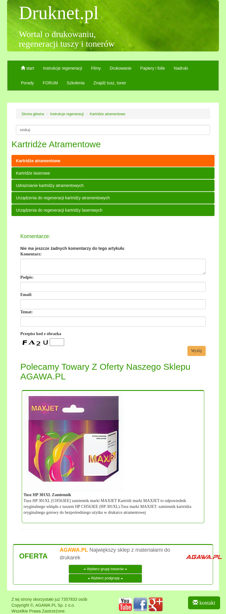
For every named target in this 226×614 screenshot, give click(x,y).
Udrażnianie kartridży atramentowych (50, 185)
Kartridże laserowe (33, 173)
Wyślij (196, 351)
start (27, 68)
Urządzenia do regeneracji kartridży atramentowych (63, 197)
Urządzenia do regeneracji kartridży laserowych (59, 210)
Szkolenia (76, 83)
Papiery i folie (152, 68)
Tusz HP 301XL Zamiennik (47, 495)
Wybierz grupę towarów (105, 569)
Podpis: (27, 277)
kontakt (204, 603)
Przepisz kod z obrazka (40, 334)
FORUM (50, 83)
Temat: (26, 312)
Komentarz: (30, 254)
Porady (27, 83)
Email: (26, 294)
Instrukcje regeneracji (62, 68)
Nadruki (181, 68)
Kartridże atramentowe (38, 160)
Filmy (96, 68)
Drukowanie (121, 68)
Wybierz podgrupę (105, 578)
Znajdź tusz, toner (109, 83)
